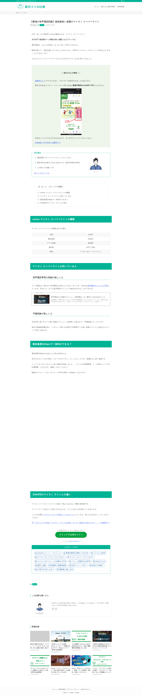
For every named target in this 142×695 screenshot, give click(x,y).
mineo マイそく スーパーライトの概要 (55, 193)
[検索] (124, 1)
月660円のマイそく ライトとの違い (53, 203)
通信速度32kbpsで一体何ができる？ (54, 199)
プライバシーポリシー (73, 689)
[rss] (122, 1)
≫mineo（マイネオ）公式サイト (48, 143)
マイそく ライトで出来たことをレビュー (59, 515)
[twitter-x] (56, 609)
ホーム (55, 689)
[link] (53, 609)
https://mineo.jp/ (74, 541)
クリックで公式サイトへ (71, 535)
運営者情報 (62, 689)
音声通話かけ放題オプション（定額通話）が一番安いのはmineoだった (78, 297)
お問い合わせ (85, 689)
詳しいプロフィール (42, 173)
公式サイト (39, 81)
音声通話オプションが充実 (98, 286)
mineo (41, 25)
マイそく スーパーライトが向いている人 (55, 196)
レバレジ (39, 613)
